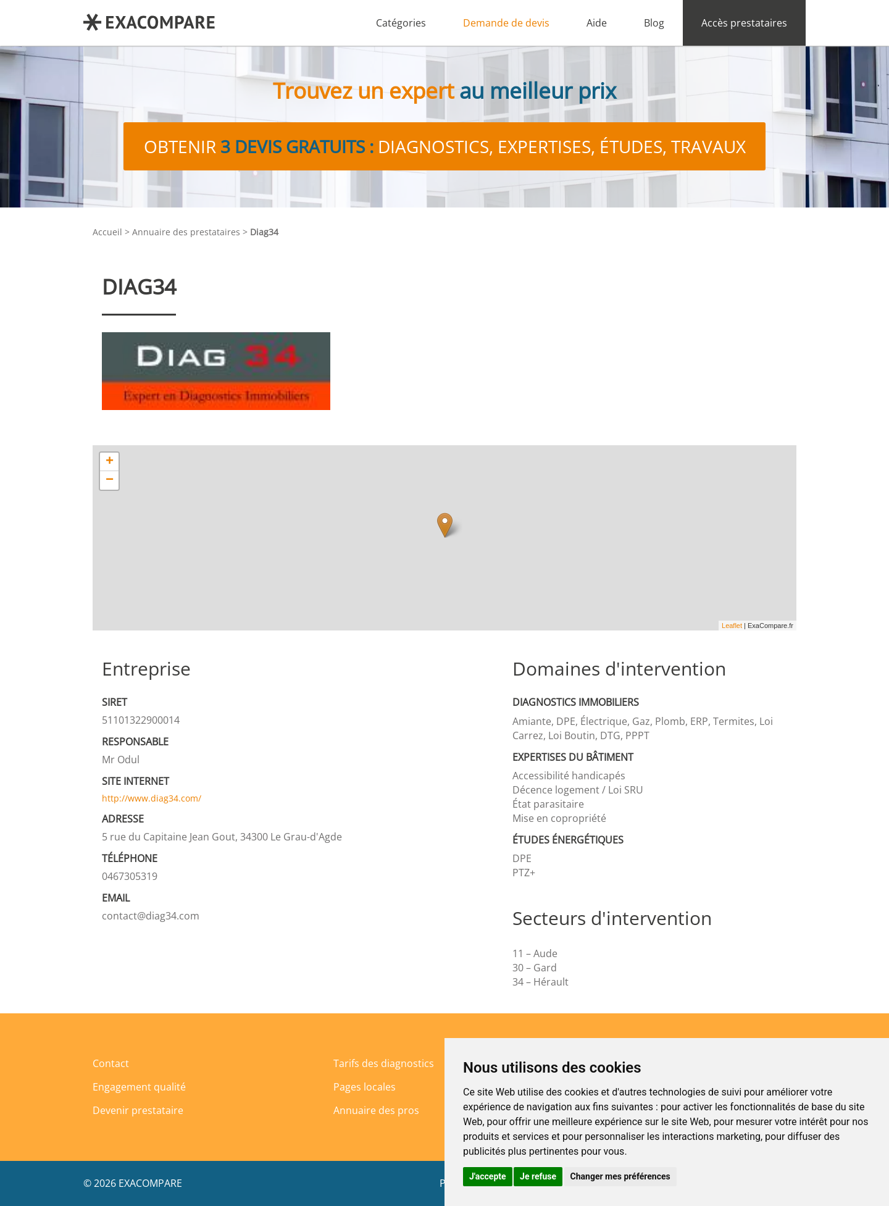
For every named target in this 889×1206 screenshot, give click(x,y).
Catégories (401, 23)
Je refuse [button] (538, 1176)
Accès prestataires (744, 23)
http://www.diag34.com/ (151, 798)
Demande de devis (506, 23)
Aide (596, 23)
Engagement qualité (139, 1087)
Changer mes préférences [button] (620, 1176)
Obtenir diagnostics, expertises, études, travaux (445, 146)
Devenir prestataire (138, 1110)
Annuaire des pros (376, 1110)
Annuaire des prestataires (186, 232)
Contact (111, 1063)
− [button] (110, 480)
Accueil (107, 232)
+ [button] (110, 462)
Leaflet (732, 625)
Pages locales (364, 1087)
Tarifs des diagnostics (383, 1063)
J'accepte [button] (487, 1176)
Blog (654, 23)
